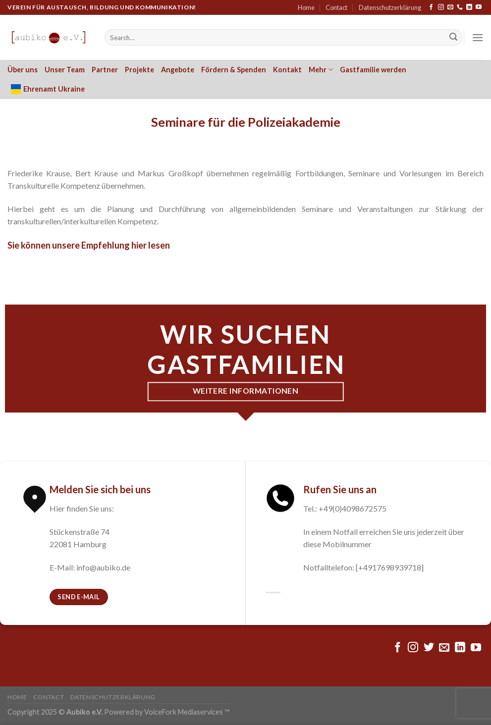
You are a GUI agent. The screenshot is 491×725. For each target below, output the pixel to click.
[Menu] (478, 37)
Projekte (139, 69)
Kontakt (287, 69)
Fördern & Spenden (233, 69)
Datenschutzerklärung (390, 7)
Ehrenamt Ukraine (48, 89)
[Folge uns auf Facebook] (431, 7)
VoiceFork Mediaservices (183, 712)
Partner (105, 69)
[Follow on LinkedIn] (469, 7)
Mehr (321, 69)
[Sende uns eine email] (450, 7)
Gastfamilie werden (373, 69)
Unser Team (65, 69)
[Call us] (460, 7)
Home (306, 7)
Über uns (22, 69)
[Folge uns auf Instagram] (441, 7)
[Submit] (453, 37)
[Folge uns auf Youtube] (479, 7)
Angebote (177, 69)
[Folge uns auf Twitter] (429, 648)
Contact (336, 7)
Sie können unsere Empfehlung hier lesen (88, 245)
